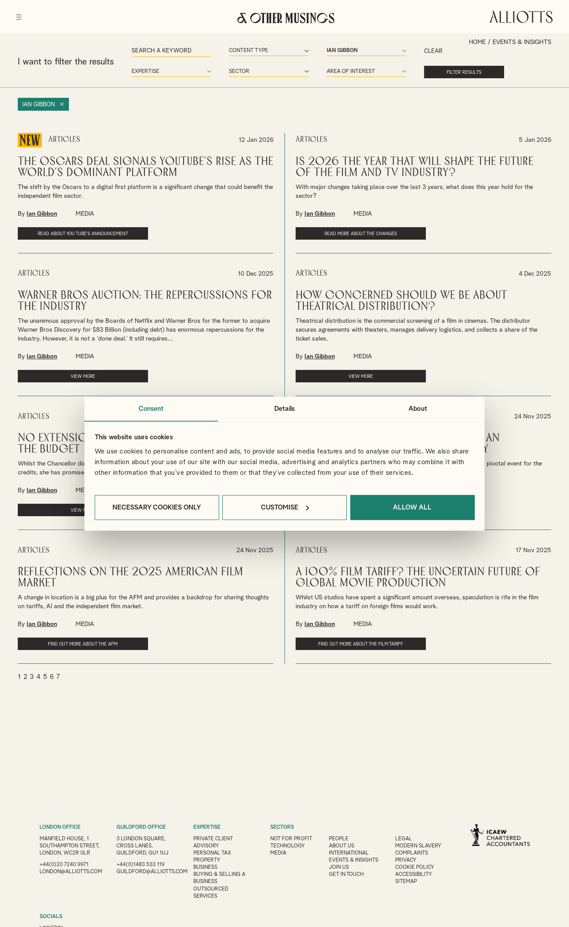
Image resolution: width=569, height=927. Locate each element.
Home (477, 42)
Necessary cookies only (156, 507)
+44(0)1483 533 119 (140, 864)
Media (278, 853)
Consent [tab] (151, 408)
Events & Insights (355, 860)
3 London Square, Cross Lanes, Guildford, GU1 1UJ (142, 846)
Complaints (413, 853)
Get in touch (347, 874)
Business (205, 867)
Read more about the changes (343, 231)
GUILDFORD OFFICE (141, 827)
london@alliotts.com (71, 879)
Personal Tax (212, 853)
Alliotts (520, 15)
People (339, 839)
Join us (340, 867)
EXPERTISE (207, 827)
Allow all (412, 507)
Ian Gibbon (39, 103)
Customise (285, 507)
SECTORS (282, 827)
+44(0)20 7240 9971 (64, 872)
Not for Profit (291, 839)
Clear (403, 51)
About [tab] (418, 408)
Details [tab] (284, 408)
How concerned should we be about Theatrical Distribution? (401, 304)
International (350, 853)
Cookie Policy (416, 867)
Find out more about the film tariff (343, 648)
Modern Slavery (420, 846)
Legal (405, 839)
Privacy (407, 860)
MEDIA (85, 212)
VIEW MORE (65, 379)
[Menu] (20, 13)
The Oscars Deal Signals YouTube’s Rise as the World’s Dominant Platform (145, 165)
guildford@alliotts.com (152, 872)
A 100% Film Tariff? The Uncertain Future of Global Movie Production (418, 578)
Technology (287, 846)
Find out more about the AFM (65, 645)
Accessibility (415, 874)
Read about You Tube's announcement (65, 234)
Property (207, 860)
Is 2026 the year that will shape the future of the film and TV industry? (414, 165)
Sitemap (408, 881)
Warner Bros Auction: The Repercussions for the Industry (145, 304)
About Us (343, 846)
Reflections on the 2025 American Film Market (130, 578)
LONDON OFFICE (61, 827)
